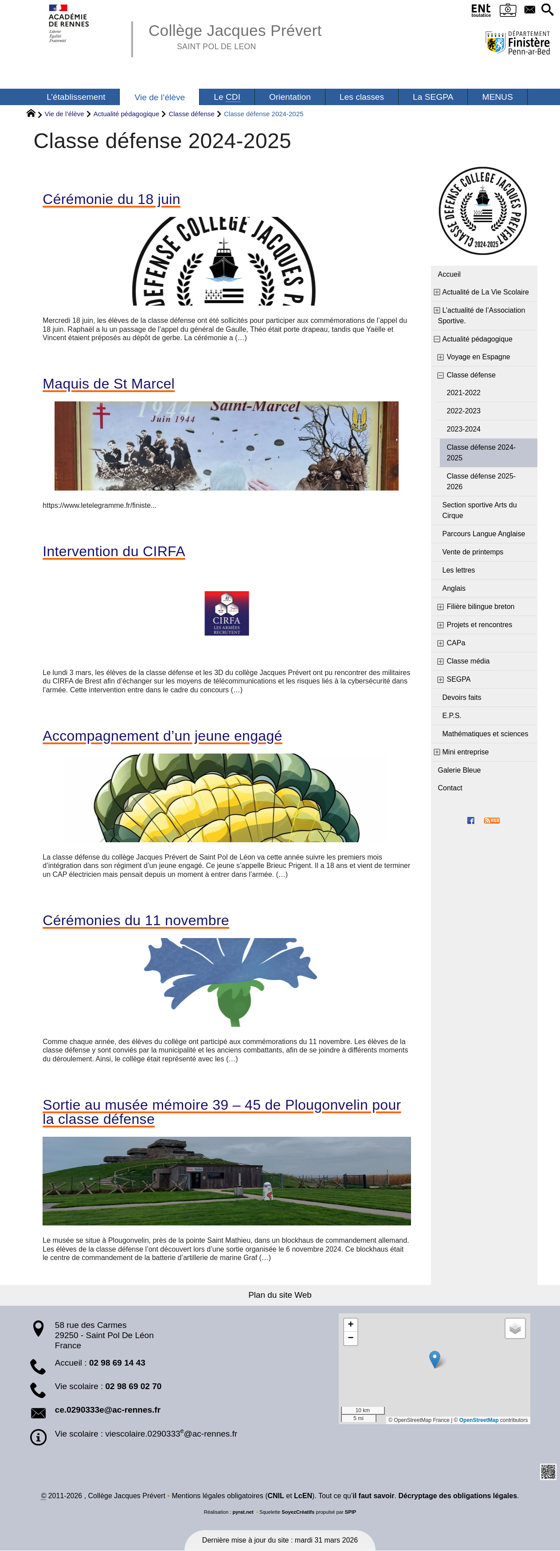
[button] (547, 10)
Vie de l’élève (64, 114)
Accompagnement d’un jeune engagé (162, 736)
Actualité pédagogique (126, 114)
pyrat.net (242, 1512)
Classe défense (191, 114)
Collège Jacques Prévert (235, 35)
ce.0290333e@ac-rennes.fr (108, 1410)
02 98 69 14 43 (117, 1362)
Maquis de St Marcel (109, 384)
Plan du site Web (280, 1295)
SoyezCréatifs (298, 1512)
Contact (450, 788)
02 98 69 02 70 (134, 1386)
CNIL (276, 1496)
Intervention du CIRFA (114, 551)
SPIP (350, 1512)
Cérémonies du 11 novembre (136, 920)
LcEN (303, 1496)
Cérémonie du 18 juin (111, 199)
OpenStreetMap (479, 1420)
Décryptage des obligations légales (457, 1496)
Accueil (449, 274)
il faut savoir (373, 1496)
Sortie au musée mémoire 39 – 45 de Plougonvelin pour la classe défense (222, 1112)
